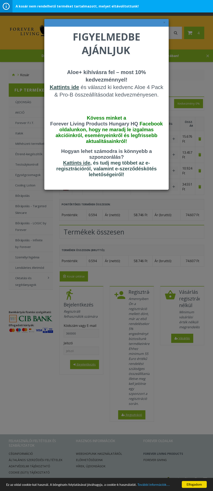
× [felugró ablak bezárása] (164, 22)
